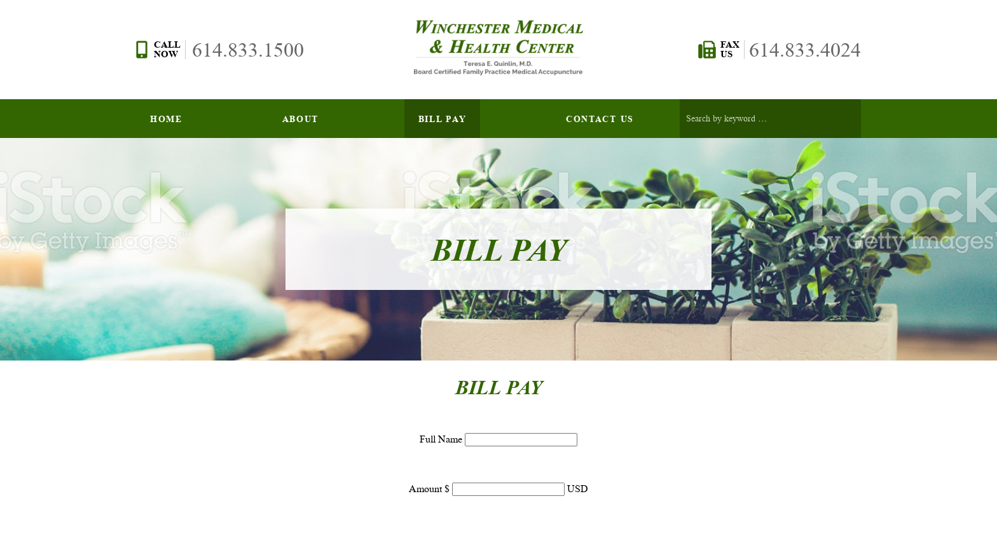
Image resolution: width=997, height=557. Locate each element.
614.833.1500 (248, 49)
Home (166, 119)
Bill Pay (442, 119)
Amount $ (430, 488)
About (300, 119)
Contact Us (600, 119)
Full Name (442, 439)
